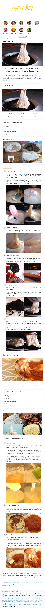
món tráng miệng (33, 75)
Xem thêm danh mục (22, 36)
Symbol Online (27, 601)
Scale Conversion (19, 601)
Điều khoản (11, 591)
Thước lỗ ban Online (28, 598)
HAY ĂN (3, 38)
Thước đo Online (11, 598)
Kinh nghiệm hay (37, 598)
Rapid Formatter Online (22, 603)
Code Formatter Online (7, 600)
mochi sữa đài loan (9, 584)
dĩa (27, 508)
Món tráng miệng (11, 38)
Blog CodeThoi (19, 598)
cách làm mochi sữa (26, 582)
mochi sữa (19, 582)
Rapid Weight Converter (11, 604)
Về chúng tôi (5, 591)
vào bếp (36, 78)
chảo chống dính (22, 174)
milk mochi (33, 582)
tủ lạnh (28, 232)
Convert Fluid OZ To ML (36, 604)
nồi (18, 445)
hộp (29, 230)
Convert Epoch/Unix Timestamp (30, 600)
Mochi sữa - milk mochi (11, 582)
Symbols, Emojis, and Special (24, 604)
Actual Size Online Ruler (11, 603)
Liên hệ (16, 591)
